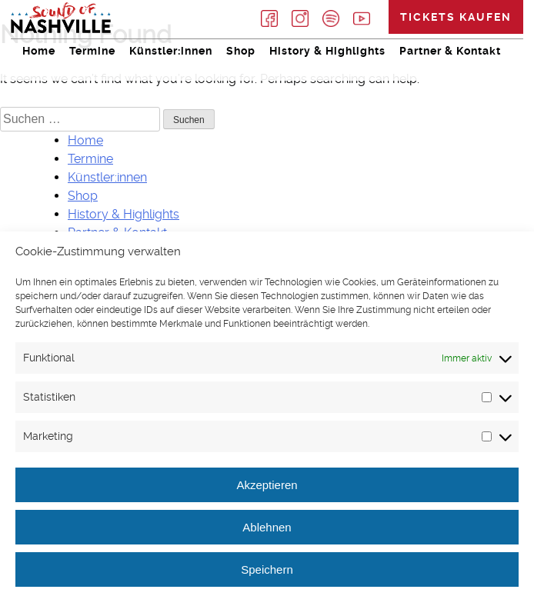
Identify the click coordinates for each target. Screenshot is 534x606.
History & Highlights (327, 51)
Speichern (267, 569)
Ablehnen (266, 527)
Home (38, 51)
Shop (240, 51)
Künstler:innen (170, 51)
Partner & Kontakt (450, 51)
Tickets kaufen (456, 17)
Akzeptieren (266, 484)
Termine (92, 51)
